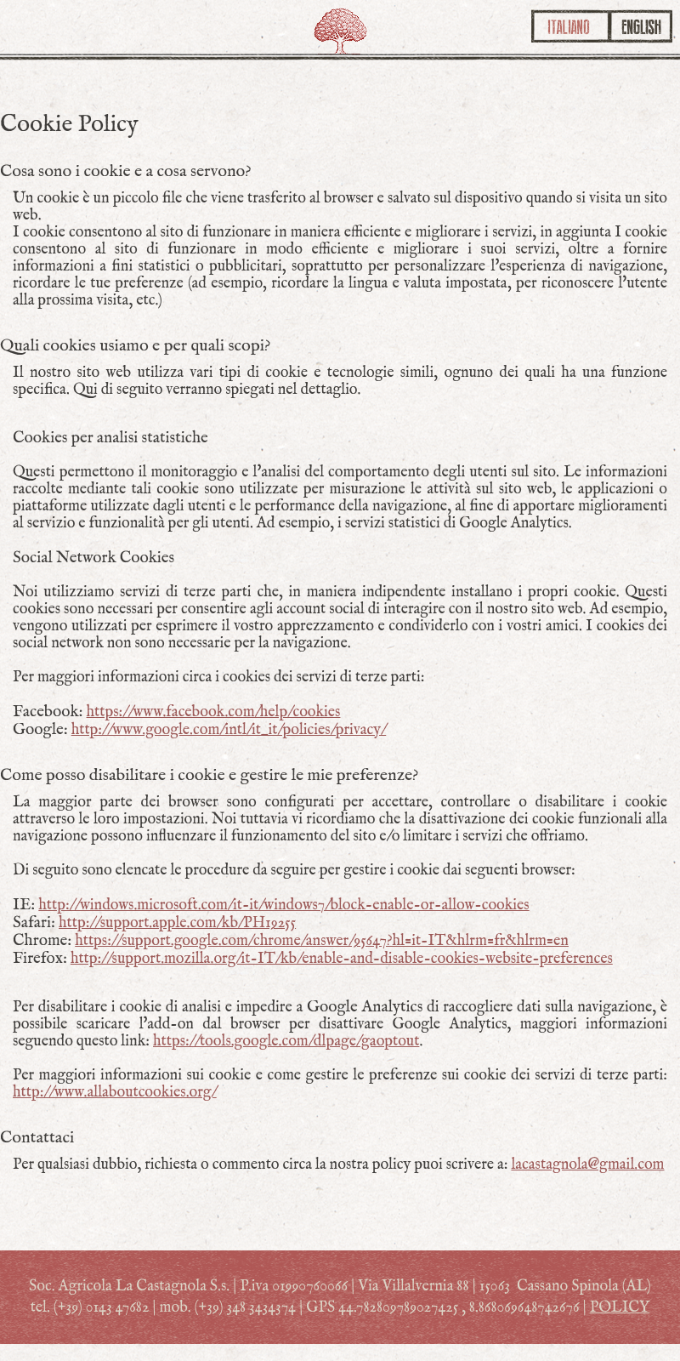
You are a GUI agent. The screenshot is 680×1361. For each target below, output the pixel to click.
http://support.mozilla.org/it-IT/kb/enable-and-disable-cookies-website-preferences (342, 959)
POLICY (620, 1308)
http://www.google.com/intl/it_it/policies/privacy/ (229, 730)
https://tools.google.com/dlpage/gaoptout (286, 1041)
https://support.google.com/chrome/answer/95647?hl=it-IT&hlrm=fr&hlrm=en (322, 941)
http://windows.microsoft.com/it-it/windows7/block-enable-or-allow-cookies (283, 905)
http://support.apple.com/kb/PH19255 (177, 923)
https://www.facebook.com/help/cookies (214, 712)
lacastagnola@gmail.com (587, 1165)
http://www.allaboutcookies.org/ (115, 1092)
